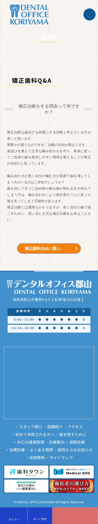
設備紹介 (55, 426)
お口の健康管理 (30, 442)
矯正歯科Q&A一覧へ (43, 248)
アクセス (75, 426)
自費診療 (17, 450)
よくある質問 (41, 450)
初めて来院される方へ (35, 434)
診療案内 (57, 442)
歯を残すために (72, 434)
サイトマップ (61, 457)
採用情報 (37, 457)
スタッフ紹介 (30, 426)
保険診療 (77, 442)
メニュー (13, 519)
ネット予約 (40, 519)
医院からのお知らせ (75, 450)
